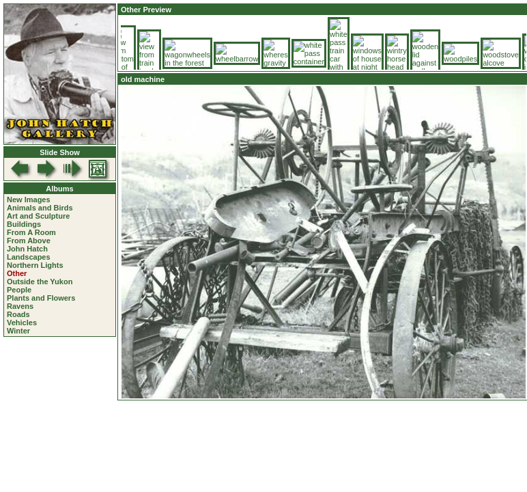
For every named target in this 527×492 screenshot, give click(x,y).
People (19, 290)
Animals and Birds (40, 208)
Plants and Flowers (41, 298)
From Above (29, 240)
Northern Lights (35, 265)
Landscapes (29, 257)
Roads (18, 314)
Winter (18, 331)
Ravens (20, 306)
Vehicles (22, 322)
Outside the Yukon (39, 281)
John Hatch (27, 249)
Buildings (24, 224)
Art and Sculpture (38, 216)
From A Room (31, 232)
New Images (29, 199)
